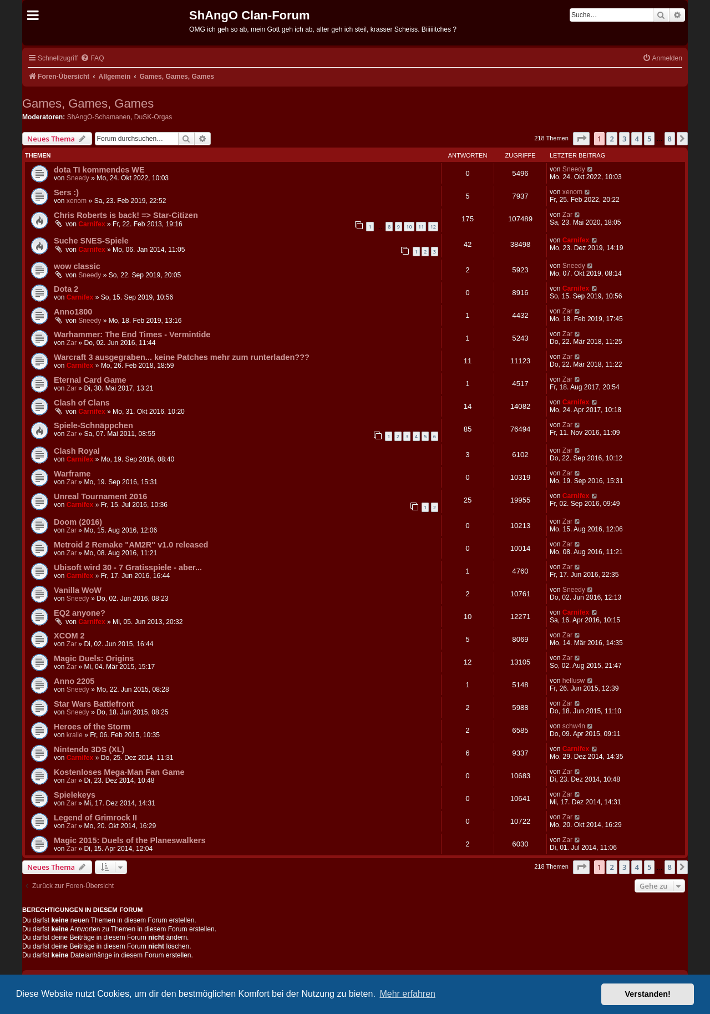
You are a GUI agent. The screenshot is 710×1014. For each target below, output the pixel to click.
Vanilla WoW (78, 590)
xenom (77, 201)
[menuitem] (92, 58)
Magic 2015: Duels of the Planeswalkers (130, 840)
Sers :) (66, 192)
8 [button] (670, 139)
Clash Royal (77, 451)
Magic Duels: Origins (94, 658)
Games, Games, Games (88, 103)
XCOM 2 (69, 635)
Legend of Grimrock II (95, 817)
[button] (581, 138)
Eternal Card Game (90, 380)
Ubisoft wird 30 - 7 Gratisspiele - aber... (128, 567)
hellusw (573, 681)
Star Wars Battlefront (94, 703)
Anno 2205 (74, 681)
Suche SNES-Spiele (91, 240)
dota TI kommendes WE (99, 169)
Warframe (72, 473)
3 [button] (624, 139)
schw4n (573, 726)
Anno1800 (73, 311)
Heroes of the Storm (92, 726)
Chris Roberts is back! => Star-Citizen (126, 215)
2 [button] (611, 139)
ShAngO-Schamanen (98, 117)
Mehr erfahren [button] (407, 993)
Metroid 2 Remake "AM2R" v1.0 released (131, 544)
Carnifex (91, 224)
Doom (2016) (78, 522)
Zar (567, 215)
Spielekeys (74, 794)
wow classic (77, 266)
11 (421, 226)
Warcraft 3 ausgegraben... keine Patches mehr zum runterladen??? (182, 357)
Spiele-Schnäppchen (93, 425)
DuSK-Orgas (153, 117)
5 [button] (649, 139)
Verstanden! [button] (648, 994)
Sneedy (78, 178)
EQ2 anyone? (79, 613)
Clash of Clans (82, 402)
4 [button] (636, 139)
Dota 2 (66, 289)
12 (433, 226)
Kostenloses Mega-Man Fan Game (119, 772)
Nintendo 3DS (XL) (89, 749)
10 (409, 226)
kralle (75, 735)
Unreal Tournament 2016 (100, 496)
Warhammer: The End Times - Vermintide (132, 334)
